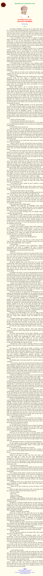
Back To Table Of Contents (25, 571)
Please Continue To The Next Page (24, 570)
